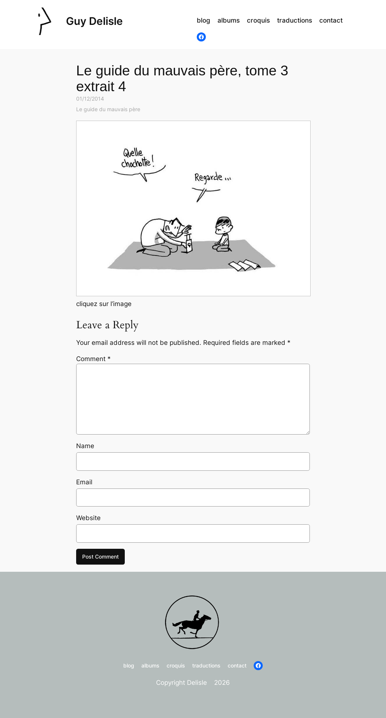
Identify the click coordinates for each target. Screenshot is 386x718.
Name (85, 446)
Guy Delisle (94, 21)
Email (84, 482)
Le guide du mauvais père (108, 109)
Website (88, 518)
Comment (93, 359)
